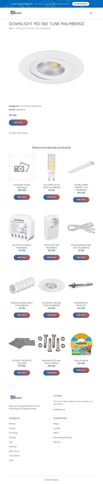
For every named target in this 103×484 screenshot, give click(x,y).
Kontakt (56, 428)
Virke (11, 460)
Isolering (12, 446)
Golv (11, 442)
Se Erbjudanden (80, 4)
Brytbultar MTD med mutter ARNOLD (51, 361)
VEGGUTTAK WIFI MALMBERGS (51, 246)
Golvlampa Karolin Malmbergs (22, 186)
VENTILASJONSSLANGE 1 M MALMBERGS (22, 304)
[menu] (91, 13)
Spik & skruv (14, 451)
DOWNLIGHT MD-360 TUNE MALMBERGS (51, 304)
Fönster (12, 428)
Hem (11, 28)
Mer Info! (18, 122)
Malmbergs (36, 106)
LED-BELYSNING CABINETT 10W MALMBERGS (81, 187)
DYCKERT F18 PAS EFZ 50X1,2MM (22, 361)
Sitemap (56, 442)
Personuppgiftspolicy (62, 437)
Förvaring (13, 433)
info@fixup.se (59, 409)
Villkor (56, 433)
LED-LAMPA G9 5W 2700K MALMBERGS (51, 186)
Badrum (12, 424)
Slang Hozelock (81, 360)
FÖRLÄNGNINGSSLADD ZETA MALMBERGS (81, 246)
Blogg (56, 424)
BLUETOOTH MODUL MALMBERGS (22, 246)
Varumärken (25, 106)
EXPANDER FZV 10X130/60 (81, 304)
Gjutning (12, 437)
